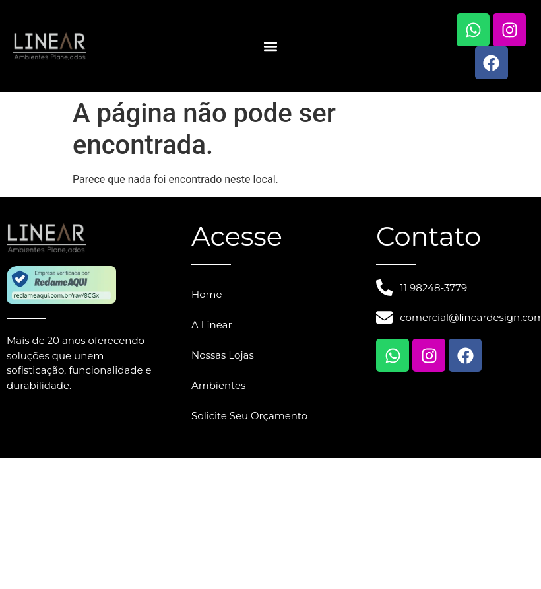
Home (206, 294)
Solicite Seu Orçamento (249, 415)
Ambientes (218, 385)
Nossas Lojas (222, 355)
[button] (271, 46)
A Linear (211, 324)
